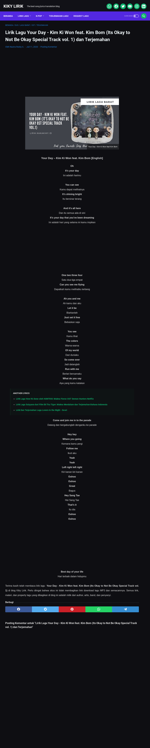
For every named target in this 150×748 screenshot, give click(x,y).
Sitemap (51, 737)
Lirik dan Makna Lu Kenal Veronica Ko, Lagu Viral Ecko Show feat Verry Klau (126, 136)
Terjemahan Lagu (60, 11)
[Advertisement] (51, 77)
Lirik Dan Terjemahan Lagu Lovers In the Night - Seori (41, 422)
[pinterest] (51, 631)
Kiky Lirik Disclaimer (108, 737)
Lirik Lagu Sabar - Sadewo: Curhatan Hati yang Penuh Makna (125, 122)
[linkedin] (141, 3)
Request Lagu (83, 11)
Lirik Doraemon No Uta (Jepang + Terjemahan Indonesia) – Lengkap (123, 108)
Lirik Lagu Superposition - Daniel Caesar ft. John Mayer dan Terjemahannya (126, 150)
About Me (37, 737)
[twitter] (121, 3)
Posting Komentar (48, 51)
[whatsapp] (107, 3)
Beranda (10, 11)
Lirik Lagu (25, 11)
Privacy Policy (86, 737)
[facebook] (114, 3)
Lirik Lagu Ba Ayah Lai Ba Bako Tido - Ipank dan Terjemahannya (124, 174)
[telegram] (89, 631)
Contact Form (67, 737)
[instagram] (135, 3)
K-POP (41, 11)
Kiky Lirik (15, 3)
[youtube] (128, 3)
